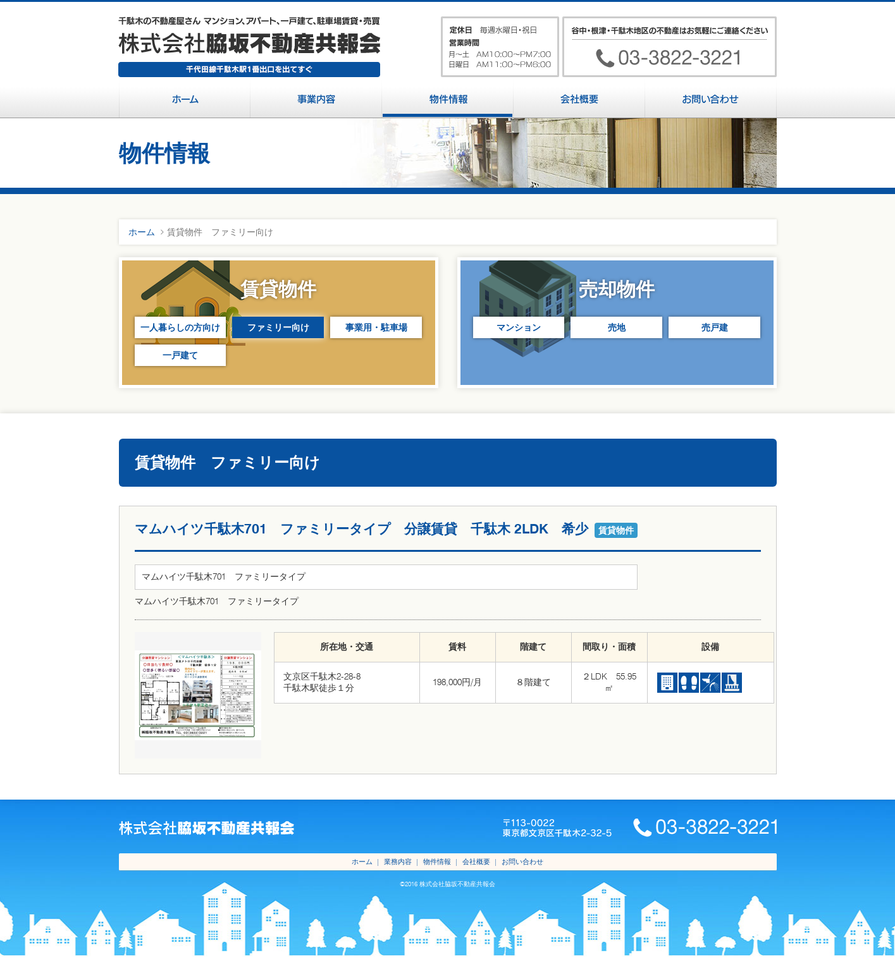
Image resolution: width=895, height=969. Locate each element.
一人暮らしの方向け (180, 327)
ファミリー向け (278, 327)
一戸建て (180, 355)
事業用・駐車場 (376, 327)
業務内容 (398, 861)
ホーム (141, 232)
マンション (519, 327)
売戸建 (714, 327)
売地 (617, 327)
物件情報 (437, 861)
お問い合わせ (522, 861)
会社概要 (476, 861)
